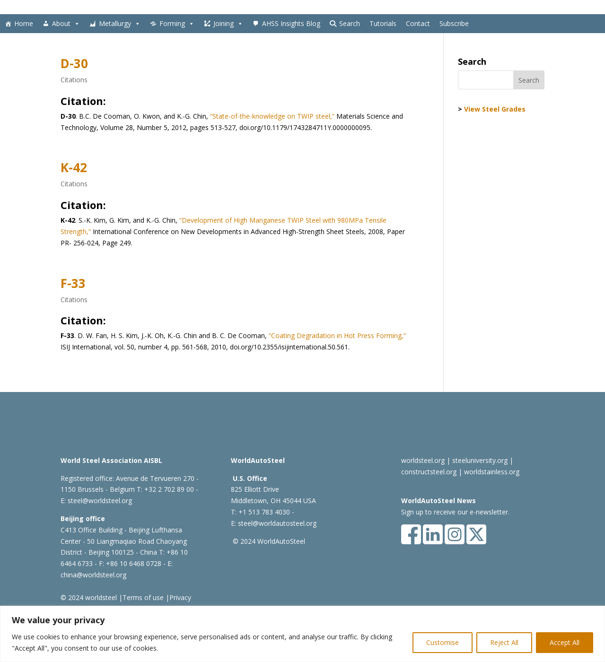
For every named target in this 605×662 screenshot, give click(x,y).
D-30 (74, 63)
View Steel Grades (495, 109)
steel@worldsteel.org (100, 500)
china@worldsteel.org (93, 574)
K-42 (74, 167)
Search (349, 23)
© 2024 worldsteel (89, 597)
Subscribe (454, 23)
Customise (442, 642)
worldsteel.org (423, 460)
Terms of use (143, 597)
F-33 (73, 283)
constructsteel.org (428, 471)
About (66, 23)
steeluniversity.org (480, 460)
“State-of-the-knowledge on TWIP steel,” (272, 116)
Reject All (504, 642)
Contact (418, 23)
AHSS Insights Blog (291, 23)
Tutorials (382, 23)
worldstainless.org (491, 471)
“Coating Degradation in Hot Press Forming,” (336, 335)
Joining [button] (228, 23)
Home (23, 23)
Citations (74, 79)
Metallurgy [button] (119, 23)
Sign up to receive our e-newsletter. (455, 511)
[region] (302, 634)
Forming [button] (176, 23)
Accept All (564, 642)
